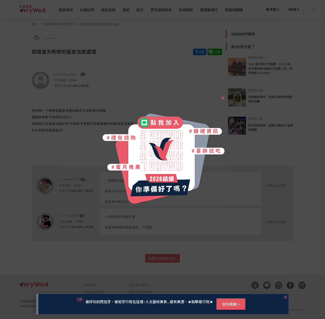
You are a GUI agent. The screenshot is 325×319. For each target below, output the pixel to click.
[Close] (222, 96)
